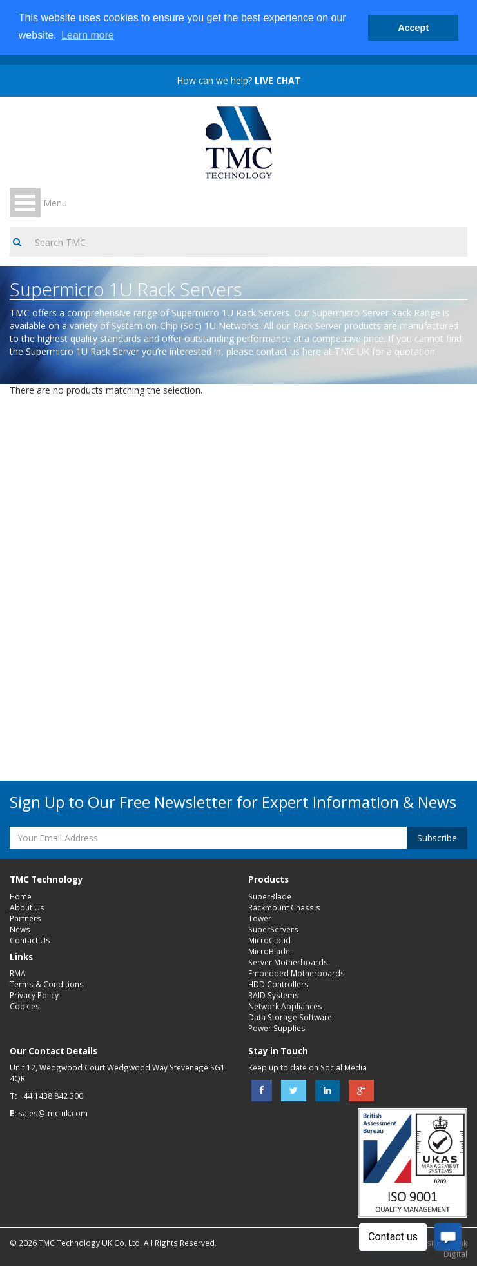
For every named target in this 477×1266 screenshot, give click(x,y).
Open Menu (25, 202)
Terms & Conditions (47, 984)
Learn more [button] (87, 35)
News (20, 929)
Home (21, 896)
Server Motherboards (288, 962)
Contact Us (30, 940)
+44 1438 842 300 (51, 1095)
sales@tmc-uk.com (53, 1113)
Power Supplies (277, 1028)
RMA (18, 973)
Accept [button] (413, 28)
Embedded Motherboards (296, 973)
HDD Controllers (278, 984)
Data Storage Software (290, 1017)
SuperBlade (269, 896)
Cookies (25, 1006)
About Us (27, 907)
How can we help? (239, 80)
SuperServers (273, 929)
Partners (25, 918)
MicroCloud (269, 940)
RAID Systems (273, 995)
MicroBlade (269, 951)
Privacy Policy (34, 995)
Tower (259, 918)
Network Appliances (285, 1006)
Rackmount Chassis (284, 907)
